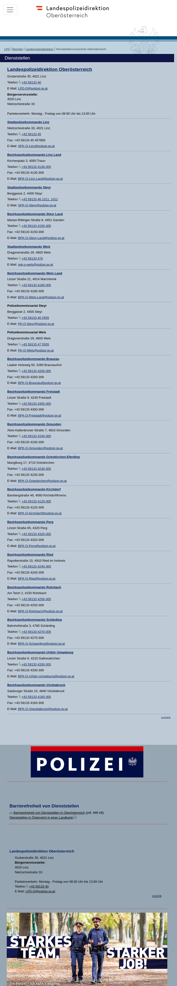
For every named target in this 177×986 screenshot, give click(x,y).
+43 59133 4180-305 (36, 285)
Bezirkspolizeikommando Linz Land (34, 155)
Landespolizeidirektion (39, 49)
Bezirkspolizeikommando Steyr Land (35, 214)
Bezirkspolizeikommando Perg (30, 522)
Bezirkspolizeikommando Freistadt (33, 391)
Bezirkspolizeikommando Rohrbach (34, 587)
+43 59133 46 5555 (35, 318)
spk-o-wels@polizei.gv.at (35, 264)
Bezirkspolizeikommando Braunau (33, 359)
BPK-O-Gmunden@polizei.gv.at (40, 448)
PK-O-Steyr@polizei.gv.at (36, 324)
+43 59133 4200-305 (36, 371)
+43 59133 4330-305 (36, 664)
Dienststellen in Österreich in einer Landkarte (41, 817)
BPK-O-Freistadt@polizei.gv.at (39, 415)
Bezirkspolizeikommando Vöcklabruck (36, 685)
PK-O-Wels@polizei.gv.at (36, 350)
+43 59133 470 (32, 258)
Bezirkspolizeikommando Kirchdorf (34, 489)
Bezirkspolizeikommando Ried (30, 554)
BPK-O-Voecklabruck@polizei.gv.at (43, 709)
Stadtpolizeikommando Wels (28, 246)
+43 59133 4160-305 (36, 697)
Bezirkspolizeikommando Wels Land (34, 273)
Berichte (17, 49)
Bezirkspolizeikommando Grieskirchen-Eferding (43, 457)
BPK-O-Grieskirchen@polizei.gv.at (42, 481)
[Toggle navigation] (10, 10)
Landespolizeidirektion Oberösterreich (49, 69)
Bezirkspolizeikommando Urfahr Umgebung (40, 652)
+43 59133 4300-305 (36, 403)
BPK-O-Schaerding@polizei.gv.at (41, 643)
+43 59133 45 (31, 134)
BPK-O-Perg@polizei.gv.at (37, 546)
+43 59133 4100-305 (36, 436)
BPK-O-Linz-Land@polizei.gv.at (40, 178)
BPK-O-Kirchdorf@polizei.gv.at (40, 513)
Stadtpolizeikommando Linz (28, 122)
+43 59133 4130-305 (36, 167)
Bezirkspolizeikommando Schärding (34, 619)
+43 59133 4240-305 (36, 566)
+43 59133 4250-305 (36, 599)
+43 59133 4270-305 (36, 632)
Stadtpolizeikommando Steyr (29, 187)
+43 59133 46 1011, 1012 (40, 199)
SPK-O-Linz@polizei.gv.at (36, 146)
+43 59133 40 (31, 82)
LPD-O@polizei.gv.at (33, 88)
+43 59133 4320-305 (36, 534)
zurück (165, 717)
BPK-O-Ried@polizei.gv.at (36, 578)
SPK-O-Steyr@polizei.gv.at (37, 205)
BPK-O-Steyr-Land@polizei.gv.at (41, 238)
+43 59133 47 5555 (35, 344)
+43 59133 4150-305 (36, 226)
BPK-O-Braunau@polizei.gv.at (39, 383)
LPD (7, 49)
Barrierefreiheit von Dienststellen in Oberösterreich (49, 812)
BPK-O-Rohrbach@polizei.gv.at (40, 611)
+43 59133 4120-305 (36, 501)
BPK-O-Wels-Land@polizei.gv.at (41, 297)
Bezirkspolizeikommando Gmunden (34, 424)
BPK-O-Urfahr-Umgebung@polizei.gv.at (46, 676)
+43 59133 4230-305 (36, 469)
